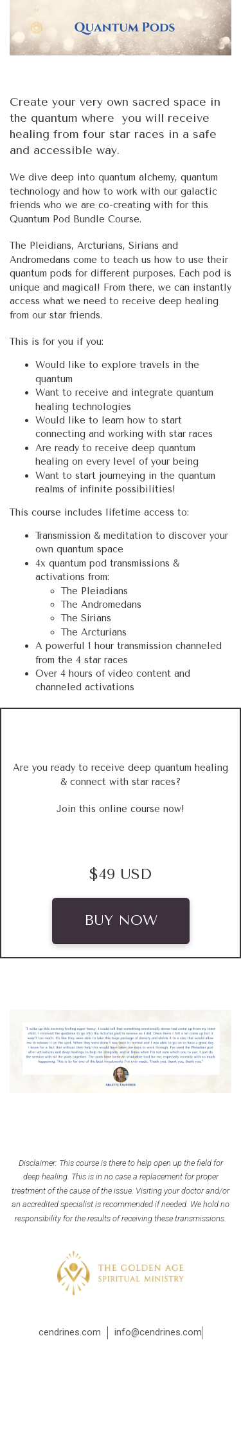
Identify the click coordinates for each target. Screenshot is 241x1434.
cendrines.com (70, 1332)
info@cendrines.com (158, 1332)
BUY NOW (120, 920)
